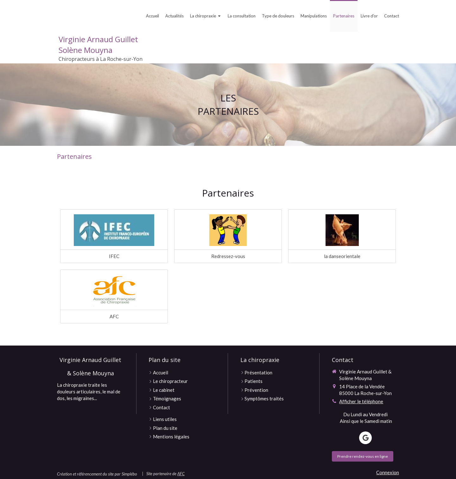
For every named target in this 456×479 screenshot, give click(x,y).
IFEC (114, 256)
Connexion (387, 472)
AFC (114, 316)
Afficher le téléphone (361, 401)
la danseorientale (342, 256)
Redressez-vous (228, 256)
